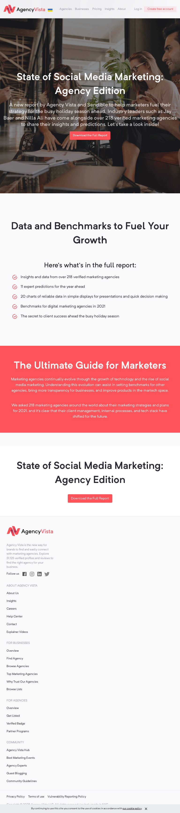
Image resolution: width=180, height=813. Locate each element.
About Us (13, 593)
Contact (12, 624)
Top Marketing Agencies (22, 674)
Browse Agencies (18, 666)
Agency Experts (17, 765)
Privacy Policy (16, 796)
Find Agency (15, 658)
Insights (109, 9)
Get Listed (13, 716)
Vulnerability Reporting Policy (67, 796)
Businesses (82, 9)
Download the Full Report (90, 498)
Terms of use (36, 796)
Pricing (96, 9)
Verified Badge (16, 723)
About (122, 9)
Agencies (66, 9)
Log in (138, 9)
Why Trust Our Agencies (22, 682)
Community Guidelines (22, 781)
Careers (11, 608)
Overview (13, 651)
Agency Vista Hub (18, 750)
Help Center (14, 616)
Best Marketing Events (21, 758)
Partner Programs (18, 731)
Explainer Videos (17, 632)
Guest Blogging (17, 773)
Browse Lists (14, 689)
